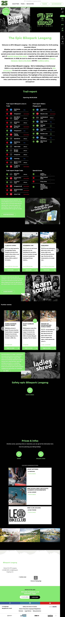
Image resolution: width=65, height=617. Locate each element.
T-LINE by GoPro (17, 166)
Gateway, (52, 58)
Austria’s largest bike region (17, 56)
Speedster (17, 138)
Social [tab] (62, 37)
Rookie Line (44, 133)
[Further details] (30, 389)
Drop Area (43, 181)
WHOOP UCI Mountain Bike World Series (46, 325)
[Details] (19, 453)
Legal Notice (28, 610)
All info (6, 369)
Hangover (17, 154)
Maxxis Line (44, 113)
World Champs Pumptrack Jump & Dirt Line (44, 187)
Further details (8, 214)
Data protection (37, 610)
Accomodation (56, 4)
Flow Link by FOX (17, 127)
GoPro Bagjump (43, 174)
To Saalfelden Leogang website (32, 1)
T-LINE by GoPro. (43, 60)
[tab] (62, 8)
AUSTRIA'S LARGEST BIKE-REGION (10, 530)
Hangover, (14, 60)
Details (19, 457)
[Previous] (3, 250)
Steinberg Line (28, 245)
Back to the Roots (17, 162)
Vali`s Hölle (17, 146)
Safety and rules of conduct (30, 605)
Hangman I (17, 113)
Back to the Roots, (24, 60)
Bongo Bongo (16, 150)
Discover (10, 269)
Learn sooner (7, 291)
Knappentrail (18, 186)
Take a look (10, 347)
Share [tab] (62, 42)
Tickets (44, 4)
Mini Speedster (43, 138)
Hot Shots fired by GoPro (17, 118)
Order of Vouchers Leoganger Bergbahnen (30, 607)
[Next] (57, 250)
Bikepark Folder (40, 457)
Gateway (16, 158)
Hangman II (17, 130)
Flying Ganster (16, 135)
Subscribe (35, 596)
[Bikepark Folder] (41, 453)
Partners (21, 610)
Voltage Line (42, 126)
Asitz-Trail (17, 194)
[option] (30, 19)
